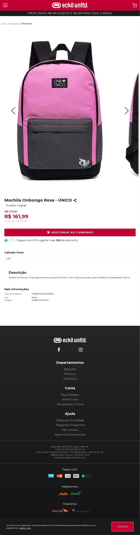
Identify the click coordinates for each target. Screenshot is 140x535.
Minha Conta (70, 399)
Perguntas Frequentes (70, 425)
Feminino (70, 374)
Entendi (123, 526)
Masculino (70, 369)
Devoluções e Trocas (70, 404)
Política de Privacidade (70, 420)
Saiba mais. (25, 528)
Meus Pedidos (70, 394)
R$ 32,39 (21, 221)
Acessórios (70, 378)
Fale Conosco (70, 429)
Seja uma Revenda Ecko (70, 434)
